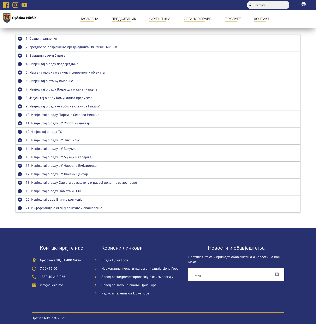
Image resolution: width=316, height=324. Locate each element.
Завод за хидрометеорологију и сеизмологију (137, 277)
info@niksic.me (51, 285)
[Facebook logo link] (6, 5)
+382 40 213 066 (52, 277)
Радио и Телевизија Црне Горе (125, 293)
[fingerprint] (277, 274)
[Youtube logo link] (24, 5)
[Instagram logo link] (15, 5)
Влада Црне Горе (114, 260)
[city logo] (19, 19)
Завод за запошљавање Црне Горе (129, 285)
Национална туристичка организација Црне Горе (140, 268)
